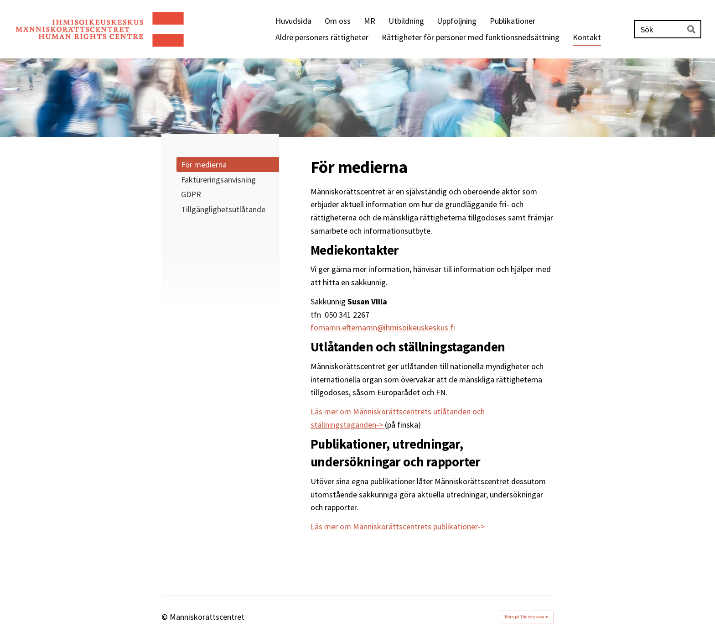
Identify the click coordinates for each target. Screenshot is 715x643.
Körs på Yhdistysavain (527, 617)
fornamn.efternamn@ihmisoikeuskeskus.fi (383, 327)
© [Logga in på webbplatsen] (165, 617)
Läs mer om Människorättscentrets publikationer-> (398, 526)
